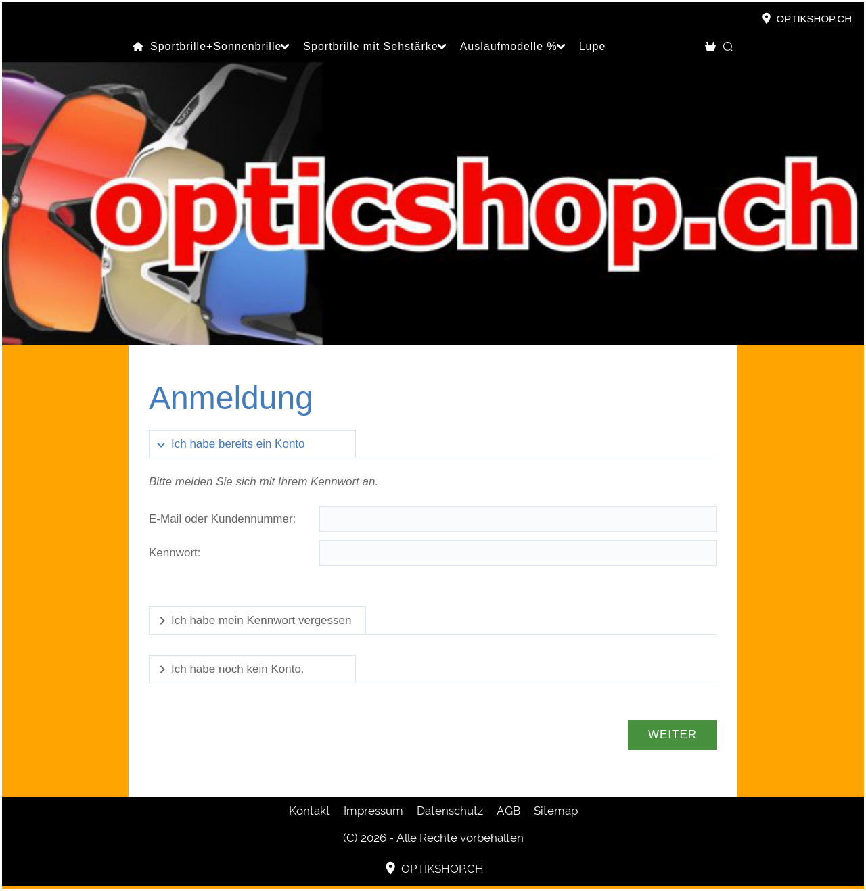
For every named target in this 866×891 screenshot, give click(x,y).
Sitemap (556, 810)
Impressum (373, 810)
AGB (508, 810)
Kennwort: (175, 552)
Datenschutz (450, 810)
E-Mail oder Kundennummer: (222, 518)
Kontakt (309, 810)
